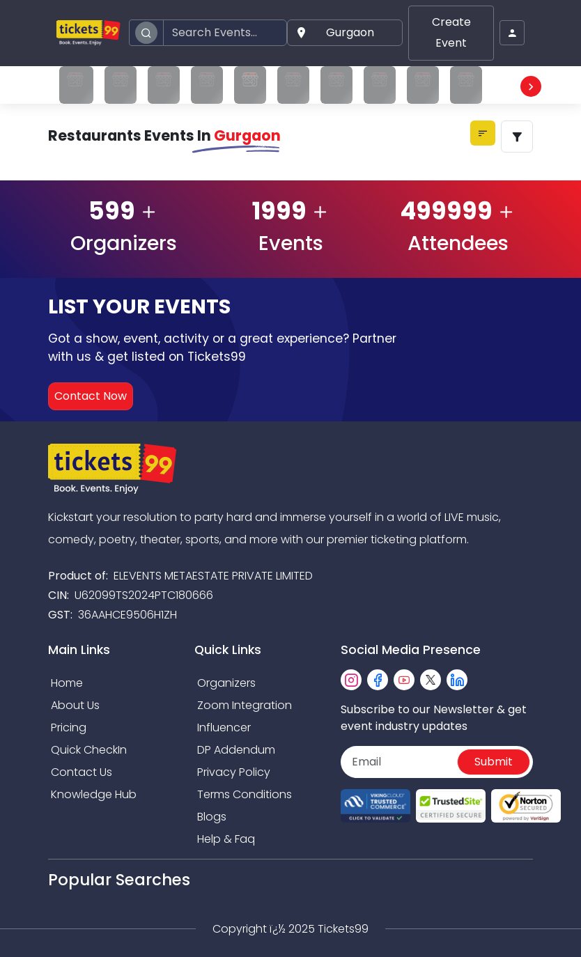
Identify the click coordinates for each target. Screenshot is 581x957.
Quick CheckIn (89, 750)
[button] (345, 33)
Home (67, 683)
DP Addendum (236, 750)
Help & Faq (226, 839)
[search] (146, 33)
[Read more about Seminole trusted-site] (451, 806)
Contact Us (81, 772)
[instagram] (351, 679)
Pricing (68, 727)
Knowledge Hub (94, 794)
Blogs (211, 817)
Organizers (226, 683)
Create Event (451, 32)
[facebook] (377, 679)
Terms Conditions (244, 794)
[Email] (400, 762)
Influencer (224, 727)
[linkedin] (457, 679)
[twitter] (430, 679)
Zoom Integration (244, 705)
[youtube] (404, 679)
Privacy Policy (233, 772)
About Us (75, 705)
